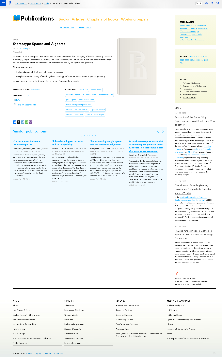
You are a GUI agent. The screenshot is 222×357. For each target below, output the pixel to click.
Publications (37, 18)
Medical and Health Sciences (195, 91)
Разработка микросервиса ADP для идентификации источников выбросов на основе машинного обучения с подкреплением (146, 146)
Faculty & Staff (19, 329)
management (185, 34)
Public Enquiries (19, 343)
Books (64, 19)
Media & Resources (178, 300)
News (178, 108)
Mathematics (35, 90)
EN (200, 3)
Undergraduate (71, 315)
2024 (205, 56)
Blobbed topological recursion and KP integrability (67, 143)
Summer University (72, 329)
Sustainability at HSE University (27, 315)
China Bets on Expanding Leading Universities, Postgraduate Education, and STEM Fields (194, 189)
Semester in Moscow (73, 338)
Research (121, 300)
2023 (182, 60)
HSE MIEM (191, 152)
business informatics (188, 25)
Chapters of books (102, 19)
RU (197, 3)
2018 (206, 60)
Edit (214, 353)
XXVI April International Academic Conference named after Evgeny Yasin (191, 198)
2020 (197, 60)
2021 (192, 60)
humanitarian (203, 28)
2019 (201, 60)
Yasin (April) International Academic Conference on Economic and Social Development (139, 334)
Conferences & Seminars (127, 324)
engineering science (188, 28)
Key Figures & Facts (21, 310)
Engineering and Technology (194, 86)
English (28, 96)
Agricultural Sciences (191, 83)
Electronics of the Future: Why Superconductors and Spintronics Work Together (195, 121)
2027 (191, 56)
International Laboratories (127, 305)
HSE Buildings (19, 333)
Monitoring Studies (124, 319)
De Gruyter (23, 49)
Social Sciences (189, 97)
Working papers (135, 19)
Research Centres (124, 310)
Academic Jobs (122, 329)
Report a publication (67, 27)
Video (169, 333)
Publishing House (174, 315)
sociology (184, 37)
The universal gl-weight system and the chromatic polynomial (106, 143)
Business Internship (72, 343)
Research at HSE (85, 27)
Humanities (187, 89)
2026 (195, 56)
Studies (69, 300)
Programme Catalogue (74, 310)
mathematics (197, 34)
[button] (81, 135)
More (182, 63)
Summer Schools (71, 333)
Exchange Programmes (74, 324)
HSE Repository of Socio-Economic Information (188, 338)
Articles (78, 19)
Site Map (59, 353)
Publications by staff (176, 305)
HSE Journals (172, 310)
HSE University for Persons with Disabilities (32, 338)
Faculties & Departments (24, 319)
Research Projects (124, 315)
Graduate (68, 319)
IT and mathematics (188, 31)
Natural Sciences (190, 94)
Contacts (29, 353)
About (17, 300)
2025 (200, 56)
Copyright (39, 353)
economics (201, 25)
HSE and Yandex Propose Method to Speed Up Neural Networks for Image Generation (194, 234)
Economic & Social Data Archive (181, 329)
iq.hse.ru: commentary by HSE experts (184, 319)
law (198, 31)
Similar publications (30, 131)
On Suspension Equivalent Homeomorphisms (26, 143)
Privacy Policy (49, 353)
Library (170, 324)
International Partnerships (24, 324)
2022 (187, 60)
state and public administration (192, 39)
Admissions (69, 305)
